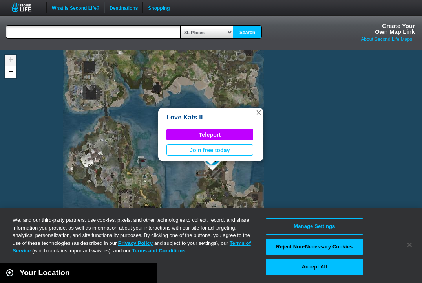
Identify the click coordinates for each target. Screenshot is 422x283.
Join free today (210, 150)
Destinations (124, 7)
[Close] (409, 245)
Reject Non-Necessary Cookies (314, 247)
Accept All (314, 267)
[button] (258, 112)
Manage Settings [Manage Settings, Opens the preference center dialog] (314, 226)
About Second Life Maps (386, 39)
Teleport (210, 135)
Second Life (25, 7)
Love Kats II (184, 117)
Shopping (159, 7)
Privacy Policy (135, 243)
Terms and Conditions (158, 251)
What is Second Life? (75, 7)
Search (247, 32)
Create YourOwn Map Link (395, 28)
